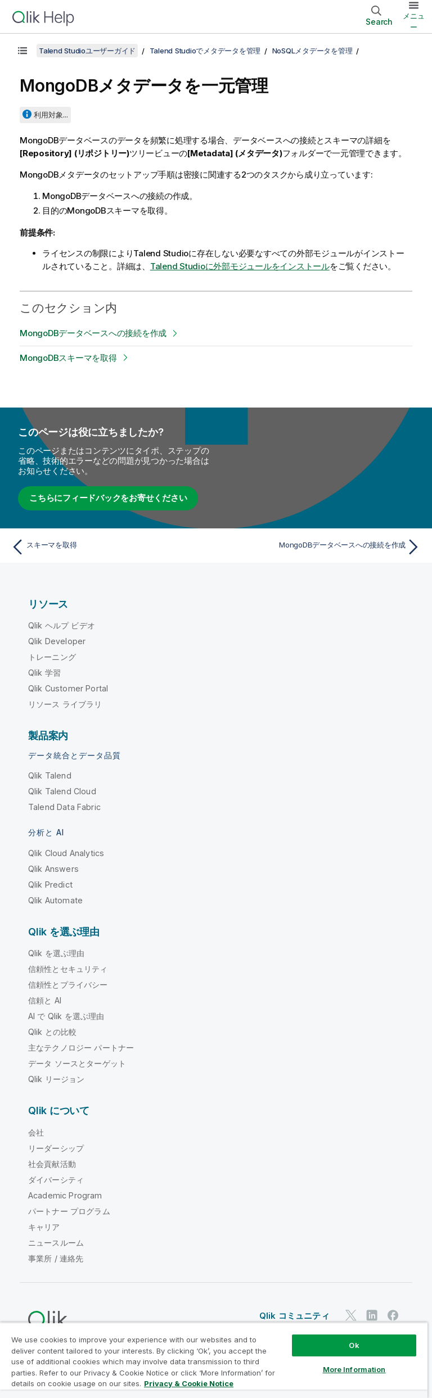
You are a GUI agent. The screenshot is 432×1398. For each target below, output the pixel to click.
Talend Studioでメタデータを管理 (205, 50)
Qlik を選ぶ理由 (56, 953)
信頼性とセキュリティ (68, 969)
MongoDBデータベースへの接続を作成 (93, 333)
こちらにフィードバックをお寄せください (108, 497)
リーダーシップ (56, 1148)
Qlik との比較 (52, 1032)
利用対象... (51, 114)
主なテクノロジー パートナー (81, 1047)
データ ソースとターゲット (77, 1063)
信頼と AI (44, 1000)
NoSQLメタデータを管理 (312, 50)
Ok (354, 1345)
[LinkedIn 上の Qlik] (371, 1315)
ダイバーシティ (56, 1179)
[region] (214, 1360)
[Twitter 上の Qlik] (351, 1315)
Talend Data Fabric (64, 807)
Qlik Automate (55, 900)
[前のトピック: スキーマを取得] (110, 547)
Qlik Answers (53, 869)
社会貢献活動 (52, 1164)
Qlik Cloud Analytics (66, 853)
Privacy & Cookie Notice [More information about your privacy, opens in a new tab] (188, 1383)
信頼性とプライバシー (68, 984)
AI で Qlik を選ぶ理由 (66, 1016)
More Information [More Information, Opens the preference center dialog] (354, 1369)
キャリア (44, 1227)
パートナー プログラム (69, 1211)
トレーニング (52, 657)
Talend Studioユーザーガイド (87, 50)
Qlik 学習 (44, 672)
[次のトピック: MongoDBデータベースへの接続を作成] (322, 547)
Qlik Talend (49, 775)
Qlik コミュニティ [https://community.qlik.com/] (294, 1315)
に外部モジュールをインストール (240, 266)
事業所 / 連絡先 (55, 1258)
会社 (36, 1132)
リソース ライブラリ (65, 704)
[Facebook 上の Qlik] (393, 1315)
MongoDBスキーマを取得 (68, 357)
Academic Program (65, 1195)
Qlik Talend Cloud (62, 791)
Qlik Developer (57, 641)
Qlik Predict (50, 884)
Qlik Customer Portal (68, 688)
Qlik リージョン (56, 1079)
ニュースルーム (56, 1242)
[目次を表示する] (22, 50)
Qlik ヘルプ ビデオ (61, 625)
